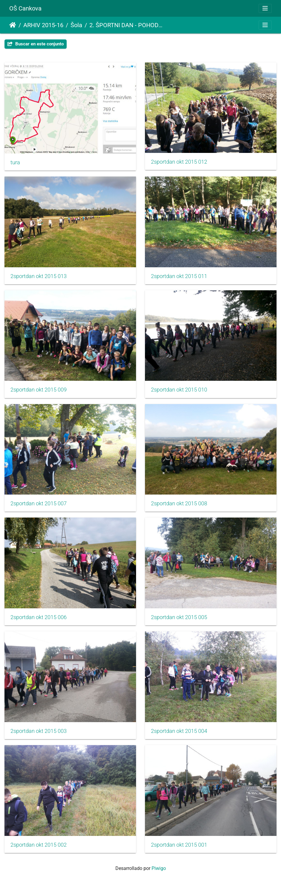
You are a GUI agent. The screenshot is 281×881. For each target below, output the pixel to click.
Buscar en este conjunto (35, 44)
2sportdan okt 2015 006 (38, 617)
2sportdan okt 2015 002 (38, 845)
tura (15, 162)
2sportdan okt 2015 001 (179, 845)
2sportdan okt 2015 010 (179, 390)
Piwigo (159, 868)
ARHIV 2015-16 (43, 25)
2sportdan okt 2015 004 (179, 731)
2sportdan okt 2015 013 (38, 276)
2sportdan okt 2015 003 (38, 731)
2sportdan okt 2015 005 (179, 617)
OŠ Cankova (25, 8)
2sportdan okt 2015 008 (179, 504)
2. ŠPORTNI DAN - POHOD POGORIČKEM (126, 25)
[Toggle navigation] (265, 8)
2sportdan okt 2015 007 (38, 504)
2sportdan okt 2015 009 (38, 390)
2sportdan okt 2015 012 (179, 162)
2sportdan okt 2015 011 (179, 276)
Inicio (12, 25)
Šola (76, 25)
